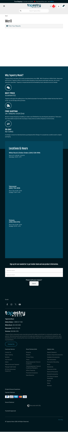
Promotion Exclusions (32, 373)
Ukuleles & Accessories (53, 357)
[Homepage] (34, 6)
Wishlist (7, 357)
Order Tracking (9, 354)
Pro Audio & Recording (53, 362)
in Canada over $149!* (23, 1)
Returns (28, 354)
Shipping (28, 352)
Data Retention (30, 375)
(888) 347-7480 (19, 322)
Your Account (8, 359)
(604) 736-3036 (12, 328)
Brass (48, 364)
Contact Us (11, 344)
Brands (49, 381)
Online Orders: (9, 322)
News (48, 383)
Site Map (60, 420)
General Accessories (52, 374)
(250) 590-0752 (12, 331)
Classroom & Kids (52, 369)
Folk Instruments (51, 359)
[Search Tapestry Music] (34, 11)
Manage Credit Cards (10, 367)
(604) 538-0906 (13, 325)
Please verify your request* (34, 280)
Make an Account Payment (12, 364)
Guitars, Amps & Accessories (55, 354)
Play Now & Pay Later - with (45, 1)
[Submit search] (20, 11)
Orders (7, 362)
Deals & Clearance (52, 352)
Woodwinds (50, 367)
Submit (34, 283)
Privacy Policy (30, 357)
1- (14, 322)
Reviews (49, 385)
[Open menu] (4, 6)
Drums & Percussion (52, 372)
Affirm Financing (30, 370)
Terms (27, 359)
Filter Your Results (13, 26)
